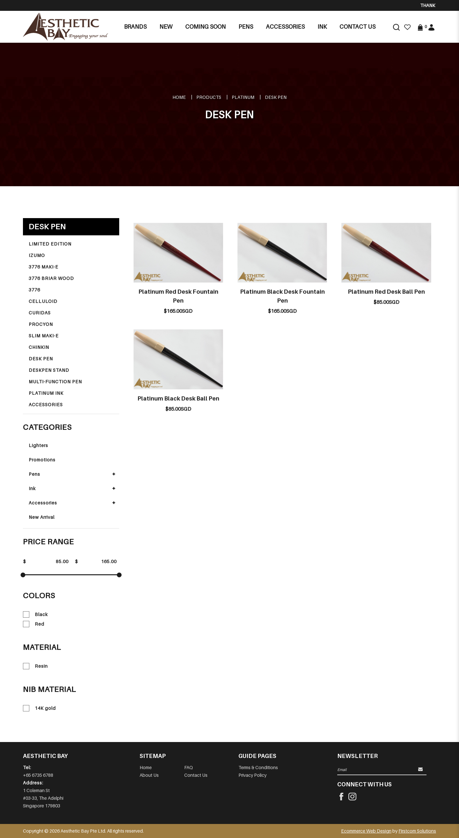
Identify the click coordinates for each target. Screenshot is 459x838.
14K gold (39, 708)
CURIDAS (40, 312)
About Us (149, 775)
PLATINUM (243, 97)
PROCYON (41, 324)
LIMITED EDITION (50, 243)
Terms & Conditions (258, 767)
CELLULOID (43, 301)
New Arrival (42, 517)
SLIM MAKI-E (44, 335)
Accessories (43, 502)
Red (33, 624)
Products (208, 97)
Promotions (42, 459)
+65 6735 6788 (38, 775)
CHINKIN (39, 347)
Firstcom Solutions (417, 831)
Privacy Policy (252, 775)
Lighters (38, 445)
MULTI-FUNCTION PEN (55, 381)
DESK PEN (276, 97)
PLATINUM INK (46, 393)
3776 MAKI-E (43, 266)
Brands (135, 26)
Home (179, 97)
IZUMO (37, 255)
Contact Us (196, 775)
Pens (34, 474)
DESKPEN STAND (49, 370)
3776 (34, 289)
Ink (32, 488)
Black (35, 614)
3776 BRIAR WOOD (51, 278)
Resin (35, 666)
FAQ (188, 767)
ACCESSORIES (46, 404)
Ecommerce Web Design (366, 831)
